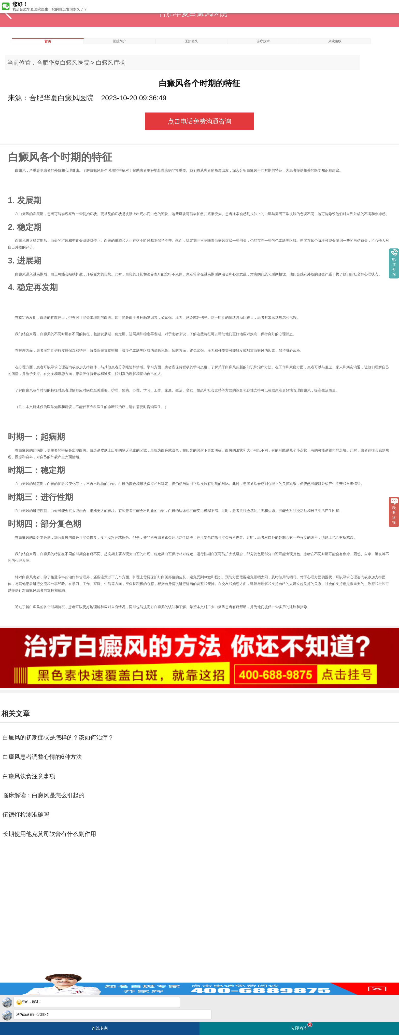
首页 (48, 41)
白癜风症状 (110, 62)
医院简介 (119, 41)
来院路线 (334, 41)
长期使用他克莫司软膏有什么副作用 (49, 834)
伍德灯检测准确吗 (26, 814)
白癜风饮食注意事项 (29, 776)
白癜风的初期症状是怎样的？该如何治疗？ (58, 737)
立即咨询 (301, 1026)
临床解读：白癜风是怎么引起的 (43, 795)
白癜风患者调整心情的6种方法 (42, 756)
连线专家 (100, 1028)
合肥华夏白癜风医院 (63, 62)
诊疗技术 (263, 41)
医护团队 (191, 41)
